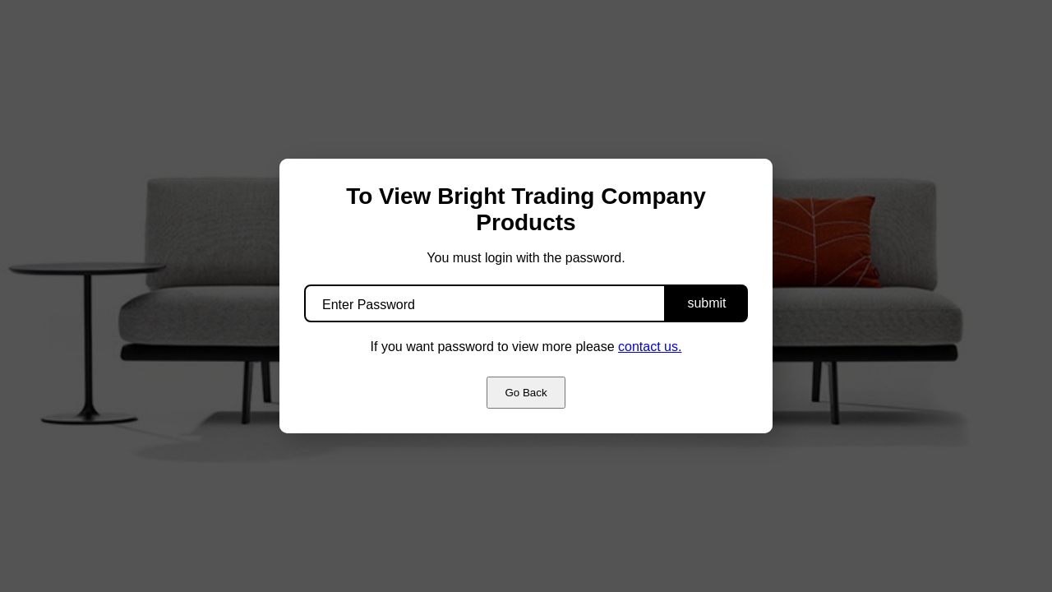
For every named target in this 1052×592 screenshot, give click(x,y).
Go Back (526, 392)
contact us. (649, 347)
